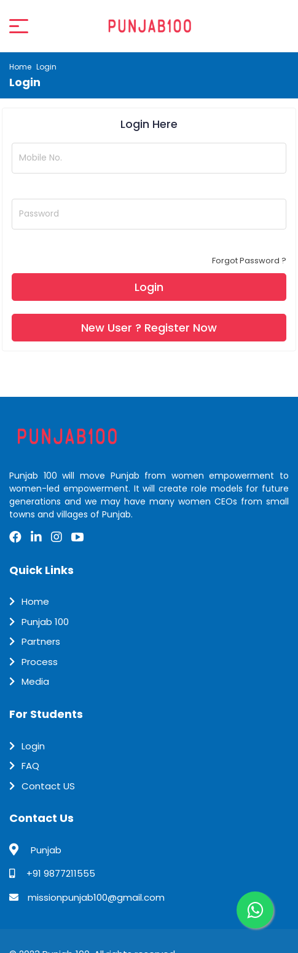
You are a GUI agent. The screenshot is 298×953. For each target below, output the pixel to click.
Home (20, 67)
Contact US (48, 786)
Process (40, 661)
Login (33, 746)
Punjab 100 (45, 621)
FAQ (30, 765)
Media (35, 681)
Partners (41, 641)
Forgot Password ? (249, 260)
